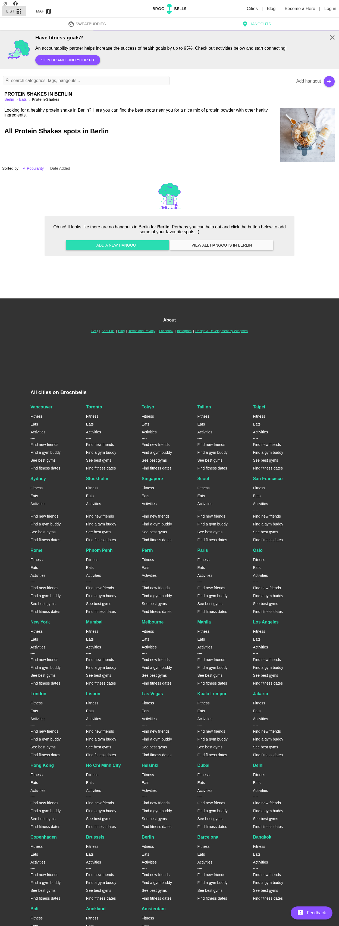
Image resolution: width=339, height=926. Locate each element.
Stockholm (97, 478)
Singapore (152, 478)
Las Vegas (152, 693)
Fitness (36, 416)
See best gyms (43, 460)
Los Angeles (266, 622)
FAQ (94, 331)
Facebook (166, 331)
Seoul (203, 478)
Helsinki (150, 765)
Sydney (38, 478)
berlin (9, 99)
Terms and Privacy (141, 331)
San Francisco (267, 478)
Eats (23, 99)
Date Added (60, 168)
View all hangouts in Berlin (221, 245)
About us (108, 331)
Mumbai (94, 622)
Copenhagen (43, 837)
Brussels (95, 837)
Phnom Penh (99, 550)
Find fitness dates (45, 468)
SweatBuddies (87, 23)
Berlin (148, 837)
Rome (36, 550)
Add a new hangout (117, 245)
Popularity (33, 168)
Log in (330, 8)
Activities (37, 432)
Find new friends (44, 444)
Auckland (96, 908)
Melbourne (153, 622)
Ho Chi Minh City (103, 765)
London (38, 693)
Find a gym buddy (45, 452)
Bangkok (262, 837)
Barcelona (207, 837)
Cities (253, 8)
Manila (204, 622)
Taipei (259, 407)
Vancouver (41, 407)
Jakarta (260, 693)
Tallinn (204, 407)
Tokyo (148, 407)
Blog (272, 8)
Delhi (258, 765)
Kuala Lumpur (212, 693)
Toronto (94, 407)
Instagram (184, 331)
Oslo (258, 550)
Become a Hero (300, 8)
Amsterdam (154, 908)
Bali (34, 908)
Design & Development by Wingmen (221, 331)
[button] (311, 912)
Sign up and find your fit (67, 60)
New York (40, 622)
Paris (202, 550)
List (14, 11)
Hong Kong (42, 765)
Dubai (203, 765)
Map (44, 11)
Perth (147, 550)
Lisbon (93, 693)
